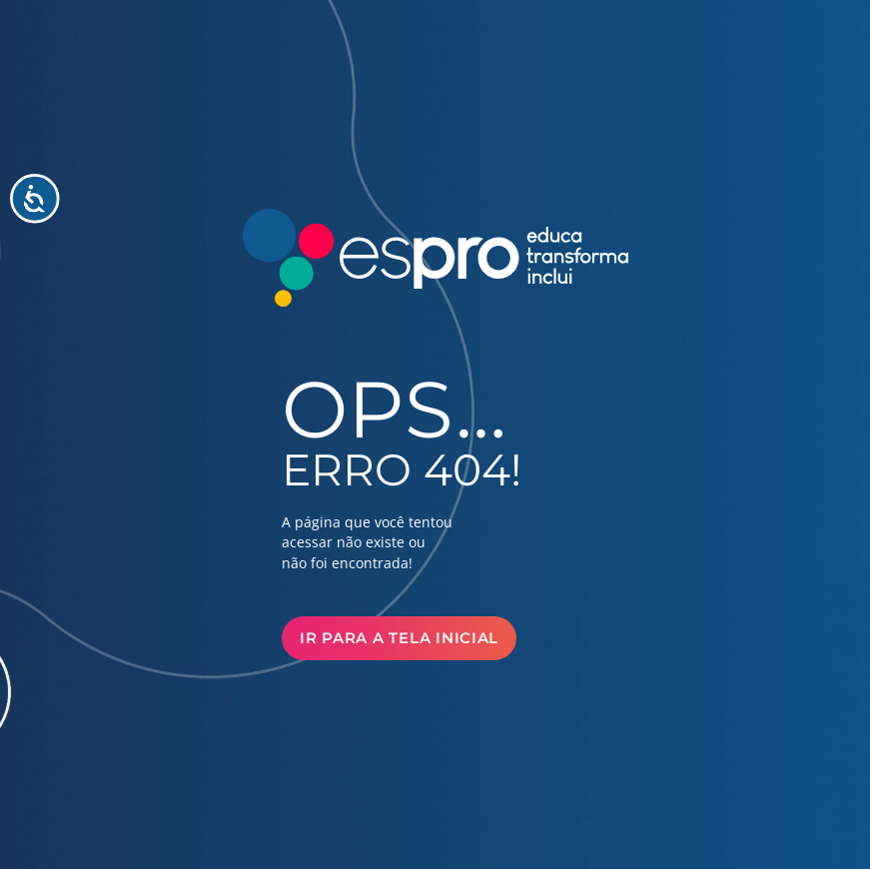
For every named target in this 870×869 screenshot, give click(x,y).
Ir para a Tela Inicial (399, 638)
